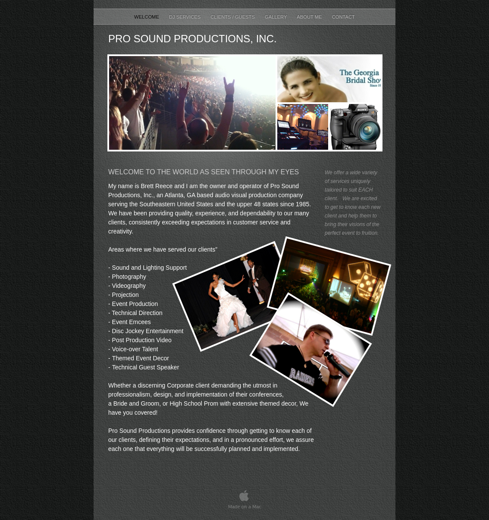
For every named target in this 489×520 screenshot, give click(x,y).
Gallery (276, 16)
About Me (310, 16)
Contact (343, 16)
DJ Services (185, 16)
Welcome (147, 16)
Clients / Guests (233, 16)
